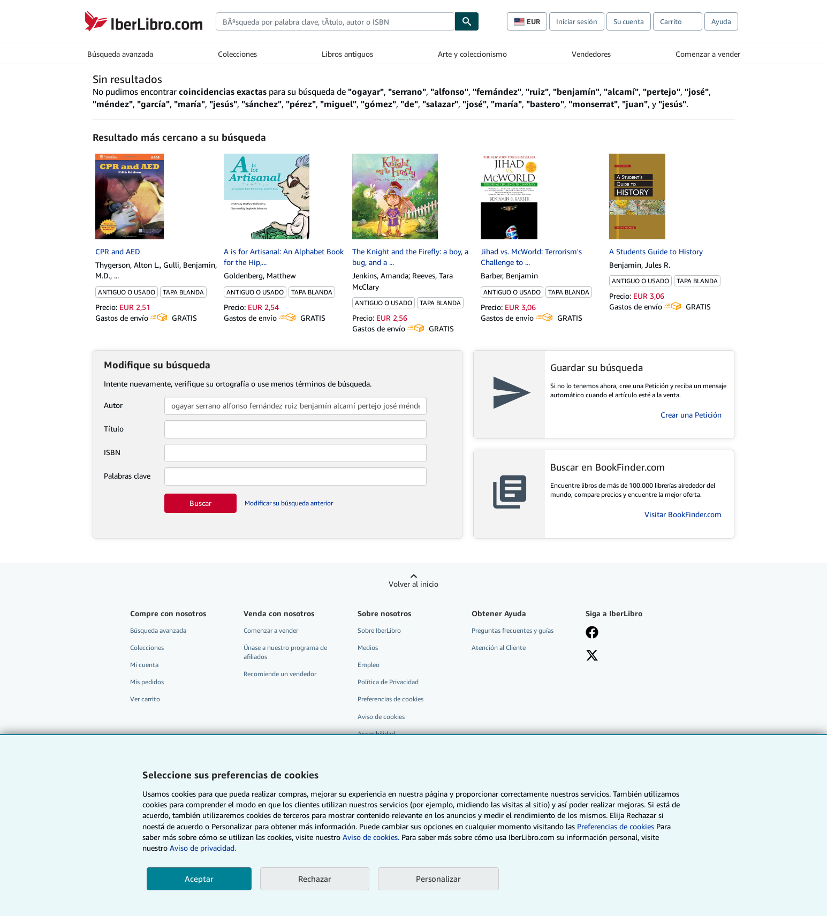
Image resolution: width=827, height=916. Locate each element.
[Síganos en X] (592, 656)
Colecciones (237, 53)
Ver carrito (145, 699)
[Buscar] (467, 21)
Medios (368, 648)
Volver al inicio (413, 583)
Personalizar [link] (438, 878)
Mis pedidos (147, 682)
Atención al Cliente (499, 648)
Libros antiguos (347, 53)
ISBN (112, 452)
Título (114, 428)
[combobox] (335, 21)
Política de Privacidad (388, 682)
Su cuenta (628, 21)
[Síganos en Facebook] (592, 633)
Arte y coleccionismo (472, 53)
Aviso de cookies (381, 717)
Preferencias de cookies (615, 826)
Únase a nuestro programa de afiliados (285, 652)
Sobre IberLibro (379, 630)
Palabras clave (127, 475)
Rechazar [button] (314, 878)
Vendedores (591, 53)
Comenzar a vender (708, 53)
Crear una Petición (691, 414)
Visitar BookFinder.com (683, 514)
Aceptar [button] (199, 878)
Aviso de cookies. (371, 837)
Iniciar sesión (576, 21)
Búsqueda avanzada (120, 53)
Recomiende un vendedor (280, 674)
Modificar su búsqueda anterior (289, 503)
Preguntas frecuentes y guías (512, 630)
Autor (113, 405)
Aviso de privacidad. (203, 847)
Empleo (369, 665)
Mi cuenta (144, 665)
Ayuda (721, 21)
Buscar (200, 503)
